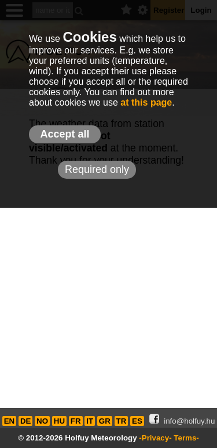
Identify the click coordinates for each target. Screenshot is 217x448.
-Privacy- (155, 437)
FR (76, 421)
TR (121, 421)
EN (9, 421)
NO (42, 421)
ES (137, 421)
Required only (97, 169)
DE (25, 421)
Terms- (186, 437)
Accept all (64, 134)
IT (89, 421)
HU (59, 421)
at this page (146, 102)
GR (105, 421)
